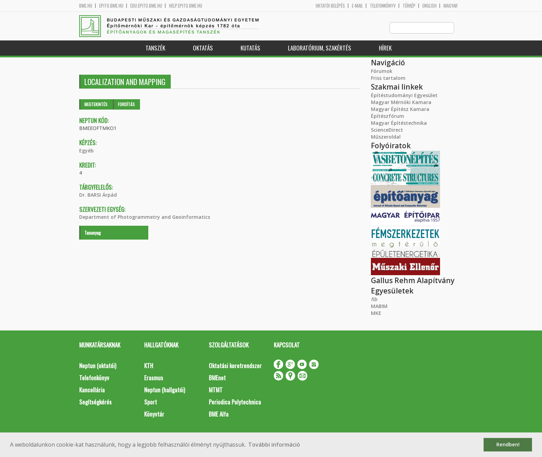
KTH (148, 366)
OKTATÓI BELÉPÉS (330, 5)
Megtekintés (96, 105)
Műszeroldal (386, 137)
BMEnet (217, 378)
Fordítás (126, 105)
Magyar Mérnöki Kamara (401, 102)
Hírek (385, 48)
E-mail (357, 5)
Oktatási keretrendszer (235, 366)
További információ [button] (274, 444)
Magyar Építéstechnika (399, 123)
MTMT (216, 390)
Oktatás (203, 48)
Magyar (450, 5)
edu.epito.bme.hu (146, 5)
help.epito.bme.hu (185, 5)
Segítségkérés (95, 402)
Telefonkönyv (383, 5)
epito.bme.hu (111, 5)
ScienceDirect (387, 130)
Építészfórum (387, 116)
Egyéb (86, 151)
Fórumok (381, 71)
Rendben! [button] (508, 444)
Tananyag (92, 232)
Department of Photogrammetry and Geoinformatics (144, 217)
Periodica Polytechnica (235, 402)
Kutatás (250, 48)
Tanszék (155, 48)
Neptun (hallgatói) (164, 390)
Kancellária (92, 390)
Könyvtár (154, 414)
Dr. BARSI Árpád (98, 195)
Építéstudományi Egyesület (404, 95)
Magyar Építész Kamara (400, 109)
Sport (150, 402)
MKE (376, 313)
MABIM (379, 306)
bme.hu (85, 5)
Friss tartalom (388, 78)
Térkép (409, 5)
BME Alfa (218, 414)
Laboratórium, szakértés (319, 48)
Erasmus (153, 378)
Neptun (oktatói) (97, 366)
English (429, 5)
